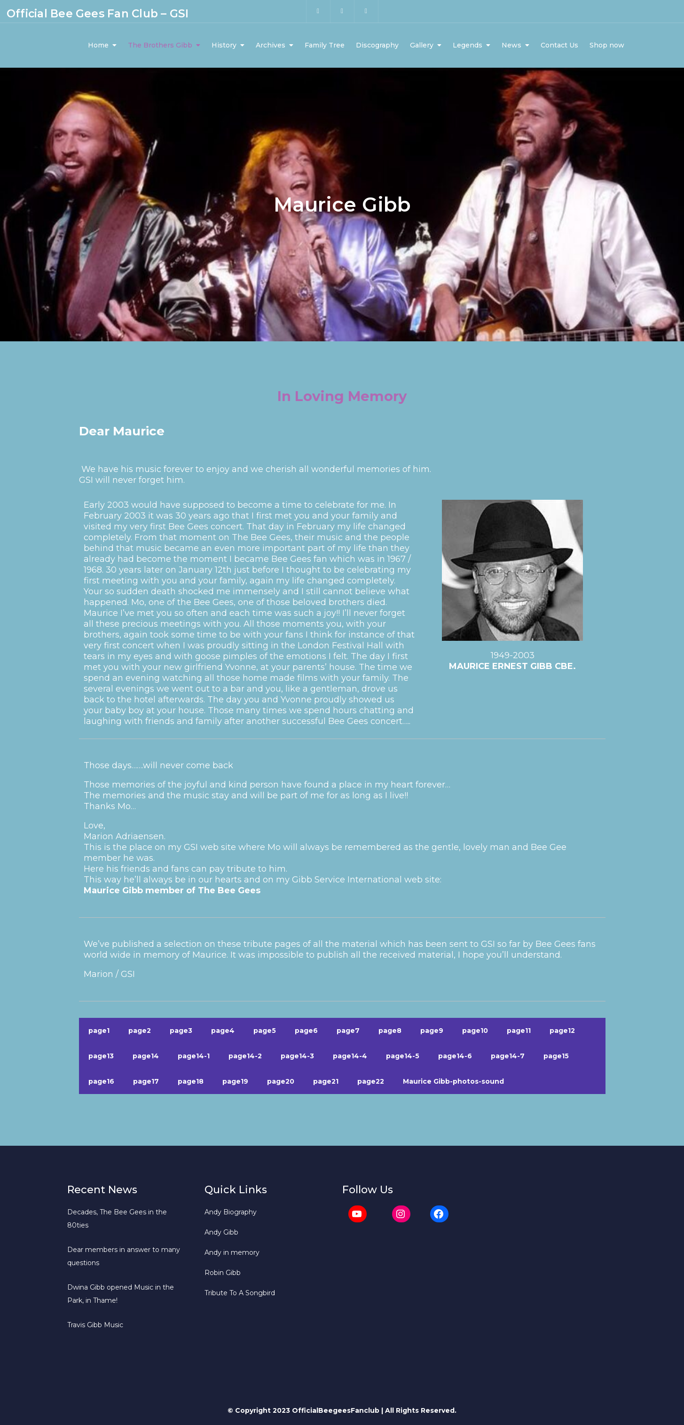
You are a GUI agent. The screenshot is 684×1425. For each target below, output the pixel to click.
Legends (467, 46)
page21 (325, 1083)
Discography (377, 46)
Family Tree (325, 46)
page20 (280, 1083)
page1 (99, 1032)
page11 (519, 1032)
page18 (191, 1083)
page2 (139, 1032)
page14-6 (455, 1057)
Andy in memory (231, 1254)
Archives (270, 46)
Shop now (607, 46)
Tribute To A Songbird (239, 1294)
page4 (223, 1032)
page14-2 (245, 1057)
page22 (370, 1083)
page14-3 (297, 1057)
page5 (264, 1032)
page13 (101, 1057)
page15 (556, 1057)
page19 (235, 1083)
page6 (306, 1032)
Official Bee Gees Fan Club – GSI (98, 14)
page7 (348, 1032)
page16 (101, 1083)
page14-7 (508, 1057)
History (224, 46)
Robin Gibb (222, 1274)
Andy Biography (230, 1213)
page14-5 (402, 1057)
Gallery (421, 46)
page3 (181, 1032)
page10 (475, 1032)
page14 (146, 1057)
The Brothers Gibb (160, 46)
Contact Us (559, 46)
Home (98, 46)
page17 (146, 1083)
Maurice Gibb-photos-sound (453, 1083)
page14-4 (350, 1057)
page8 (389, 1032)
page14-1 (194, 1057)
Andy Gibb (221, 1233)
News (511, 46)
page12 (562, 1032)
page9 (431, 1032)
